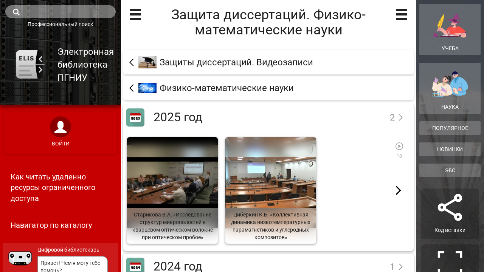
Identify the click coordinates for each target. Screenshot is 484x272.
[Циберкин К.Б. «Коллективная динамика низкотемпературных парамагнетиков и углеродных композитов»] (270, 190)
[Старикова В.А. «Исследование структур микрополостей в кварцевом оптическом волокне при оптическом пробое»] (172, 190)
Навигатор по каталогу (51, 225)
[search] (60, 11)
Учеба (450, 29)
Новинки (450, 149)
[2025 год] (268, 117)
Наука (450, 90)
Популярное (450, 128)
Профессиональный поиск (60, 24)
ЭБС (450, 170)
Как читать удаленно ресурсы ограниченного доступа (53, 187)
